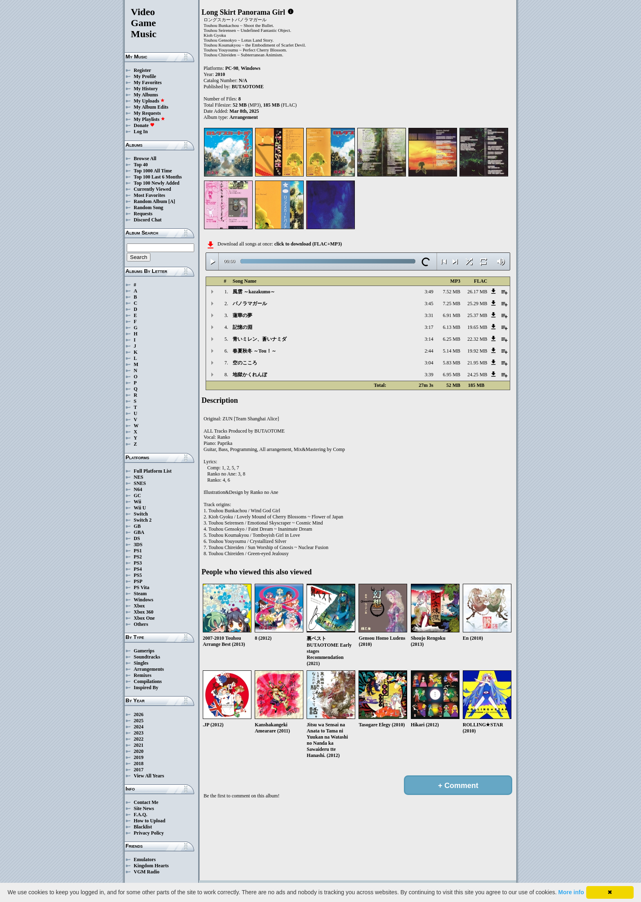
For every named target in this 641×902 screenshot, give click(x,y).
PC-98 (231, 68)
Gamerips (144, 651)
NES (138, 477)
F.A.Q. (140, 814)
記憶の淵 (242, 327)
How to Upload (149, 821)
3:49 (429, 292)
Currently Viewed (152, 189)
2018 (138, 763)
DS (137, 538)
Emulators (145, 859)
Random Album (150, 201)
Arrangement (243, 117)
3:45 (429, 303)
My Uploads (149, 101)
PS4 (138, 569)
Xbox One (144, 618)
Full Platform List (153, 471)
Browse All (145, 158)
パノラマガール (250, 303)
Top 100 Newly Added (156, 183)
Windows (143, 600)
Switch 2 (143, 520)
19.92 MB (477, 351)
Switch (141, 514)
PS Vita (141, 587)
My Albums (146, 95)
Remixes (142, 675)
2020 (138, 751)
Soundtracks (147, 657)
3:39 (429, 374)
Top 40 (141, 164)
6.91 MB (451, 315)
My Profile (145, 76)
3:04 (429, 363)
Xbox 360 (143, 612)
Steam (140, 593)
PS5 (138, 575)
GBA (139, 532)
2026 (138, 714)
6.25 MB (451, 339)
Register (142, 70)
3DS (138, 544)
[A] (171, 201)
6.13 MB (451, 327)
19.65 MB (477, 327)
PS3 (138, 563)
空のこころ (245, 363)
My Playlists (149, 119)
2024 (138, 727)
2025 (138, 720)
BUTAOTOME (248, 86)
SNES (140, 483)
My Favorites (147, 82)
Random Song (148, 207)
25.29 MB (477, 303)
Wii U (140, 508)
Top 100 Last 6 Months (158, 177)
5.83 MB (451, 363)
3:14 (429, 339)
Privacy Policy (149, 833)
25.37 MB (477, 315)
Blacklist (143, 827)
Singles (141, 663)
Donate (144, 125)
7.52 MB (451, 292)
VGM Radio (146, 872)
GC (137, 495)
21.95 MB (477, 363)
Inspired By (146, 687)
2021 (138, 745)
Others (141, 624)
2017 (138, 770)
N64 (138, 489)
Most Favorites (149, 195)
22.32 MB (477, 339)
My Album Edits (151, 107)
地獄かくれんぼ (250, 374)
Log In (141, 131)
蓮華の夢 (242, 315)
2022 (138, 739)
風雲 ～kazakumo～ (254, 292)
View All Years (149, 776)
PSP (138, 581)
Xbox (139, 606)
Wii (137, 502)
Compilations (148, 681)
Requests (143, 214)
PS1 (138, 551)
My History (146, 89)
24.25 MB (477, 374)
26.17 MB (477, 292)
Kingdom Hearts (151, 866)
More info (571, 892)
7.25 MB (451, 303)
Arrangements (149, 669)
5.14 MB (451, 351)
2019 (138, 757)
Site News (144, 808)
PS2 (138, 557)
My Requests (147, 113)
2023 (138, 733)
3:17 (429, 327)
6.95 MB (451, 374)
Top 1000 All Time (153, 171)
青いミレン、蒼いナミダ (260, 339)
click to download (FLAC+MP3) (308, 244)
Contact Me (146, 802)
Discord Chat (147, 220)
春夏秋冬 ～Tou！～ (254, 351)
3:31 (429, 315)
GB (137, 526)
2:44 (429, 351)
